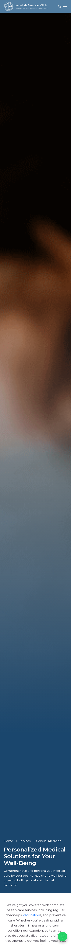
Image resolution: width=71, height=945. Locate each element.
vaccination (31, 915)
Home (8, 841)
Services (24, 841)
